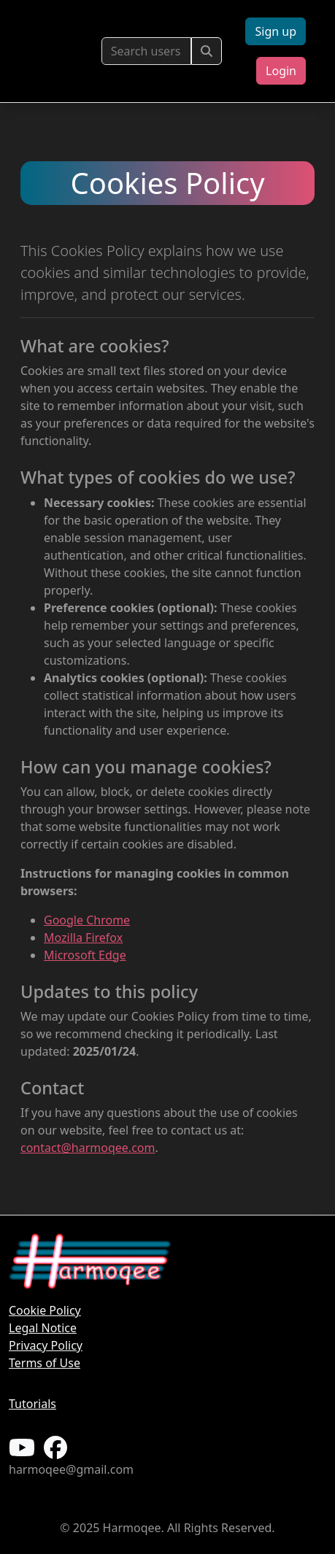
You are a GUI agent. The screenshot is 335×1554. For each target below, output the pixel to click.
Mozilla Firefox (83, 937)
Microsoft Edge (85, 955)
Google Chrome (87, 920)
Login (281, 71)
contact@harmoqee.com (87, 1148)
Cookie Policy (45, 1310)
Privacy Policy (45, 1345)
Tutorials (32, 1404)
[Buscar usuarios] (146, 51)
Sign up (275, 31)
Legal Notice (43, 1328)
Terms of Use (44, 1363)
